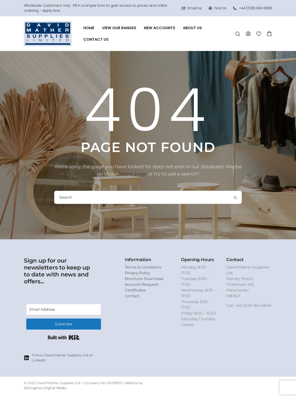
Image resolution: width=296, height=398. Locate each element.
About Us (192, 28)
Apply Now (51, 10)
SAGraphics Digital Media (45, 388)
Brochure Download (144, 278)
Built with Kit (63, 337)
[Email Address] (63, 309)
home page (133, 174)
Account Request (141, 284)
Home (88, 28)
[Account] (248, 33)
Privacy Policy (137, 273)
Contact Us (96, 39)
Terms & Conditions (143, 267)
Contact (132, 296)
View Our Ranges (119, 28)
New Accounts (159, 28)
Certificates (135, 290)
